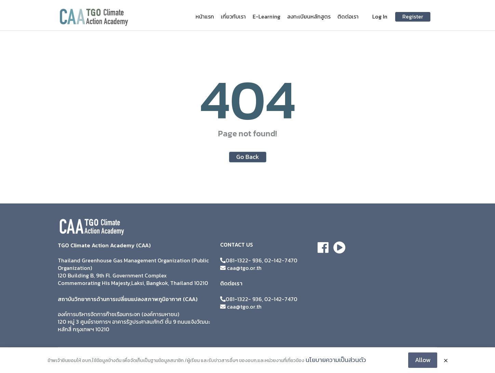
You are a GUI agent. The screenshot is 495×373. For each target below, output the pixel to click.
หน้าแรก (205, 16)
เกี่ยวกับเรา (233, 16)
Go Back (247, 156)
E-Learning (266, 16)
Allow (422, 359)
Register (412, 16)
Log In (379, 16)
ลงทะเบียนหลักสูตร (309, 16)
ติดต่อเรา (348, 16)
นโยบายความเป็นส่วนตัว (336, 359)
